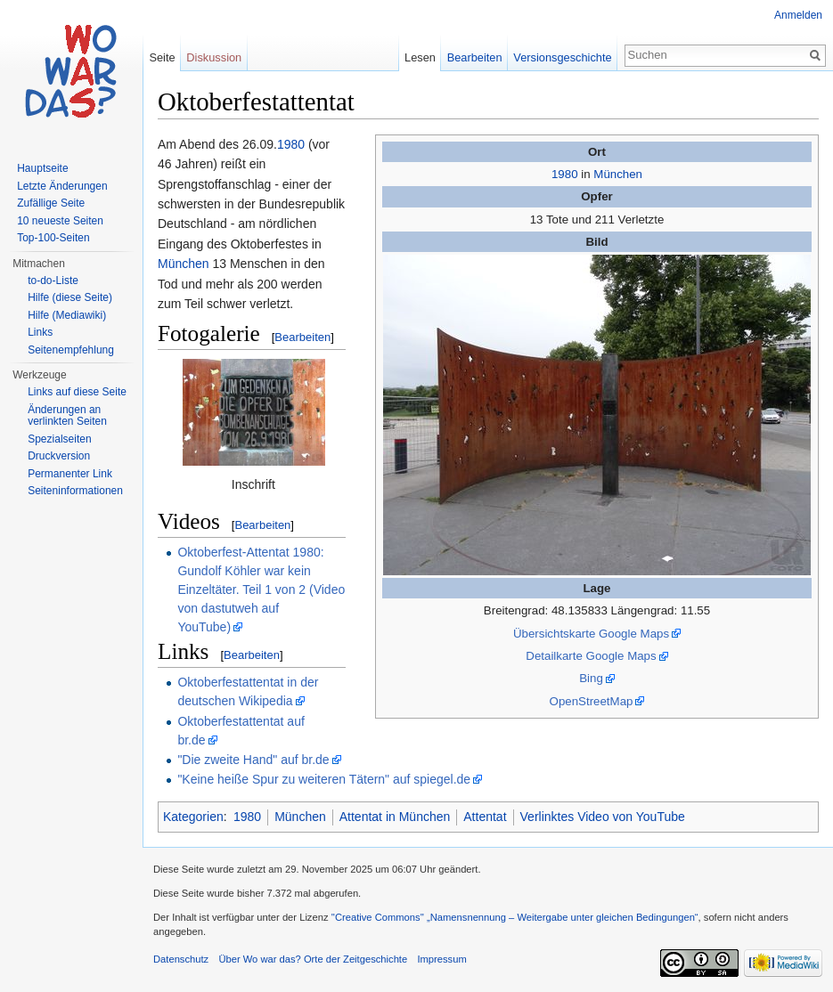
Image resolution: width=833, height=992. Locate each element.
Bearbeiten (302, 337)
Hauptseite (42, 168)
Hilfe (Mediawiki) (67, 315)
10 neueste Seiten (60, 221)
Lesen (420, 57)
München (617, 174)
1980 (564, 174)
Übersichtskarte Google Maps (591, 633)
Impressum (441, 959)
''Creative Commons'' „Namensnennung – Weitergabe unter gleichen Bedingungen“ (514, 917)
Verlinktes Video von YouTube (602, 816)
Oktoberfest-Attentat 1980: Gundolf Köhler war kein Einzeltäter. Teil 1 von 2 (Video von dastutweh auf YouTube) (261, 589)
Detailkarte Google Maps (591, 656)
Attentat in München (395, 816)
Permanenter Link (70, 474)
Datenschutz (180, 959)
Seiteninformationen (75, 490)
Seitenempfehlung (71, 350)
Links (40, 332)
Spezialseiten (59, 439)
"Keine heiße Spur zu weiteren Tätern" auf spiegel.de (323, 779)
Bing (591, 678)
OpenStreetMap (591, 701)
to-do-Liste (53, 280)
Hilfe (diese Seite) (70, 297)
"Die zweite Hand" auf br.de (253, 759)
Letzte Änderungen (62, 186)
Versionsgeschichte (562, 57)
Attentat (484, 816)
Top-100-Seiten (53, 238)
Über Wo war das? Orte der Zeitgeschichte (312, 959)
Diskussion (213, 57)
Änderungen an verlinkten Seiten (67, 415)
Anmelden (798, 15)
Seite (162, 57)
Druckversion (59, 456)
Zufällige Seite (51, 203)
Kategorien (193, 816)
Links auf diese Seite (77, 392)
